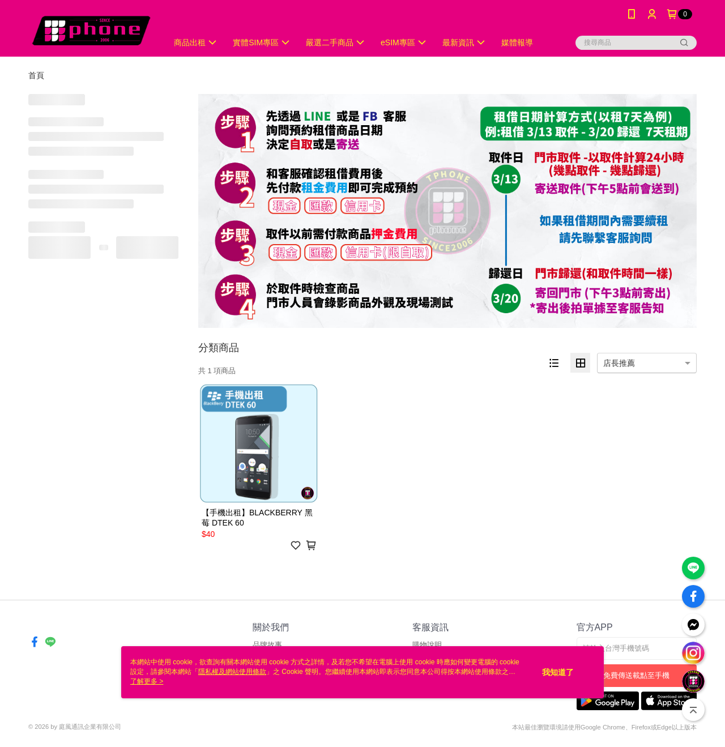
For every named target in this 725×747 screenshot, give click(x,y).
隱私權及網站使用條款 (232, 672)
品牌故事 (267, 645)
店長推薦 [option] (619, 363)
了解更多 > (146, 681)
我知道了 (558, 672)
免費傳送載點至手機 (636, 675)
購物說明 (427, 645)
